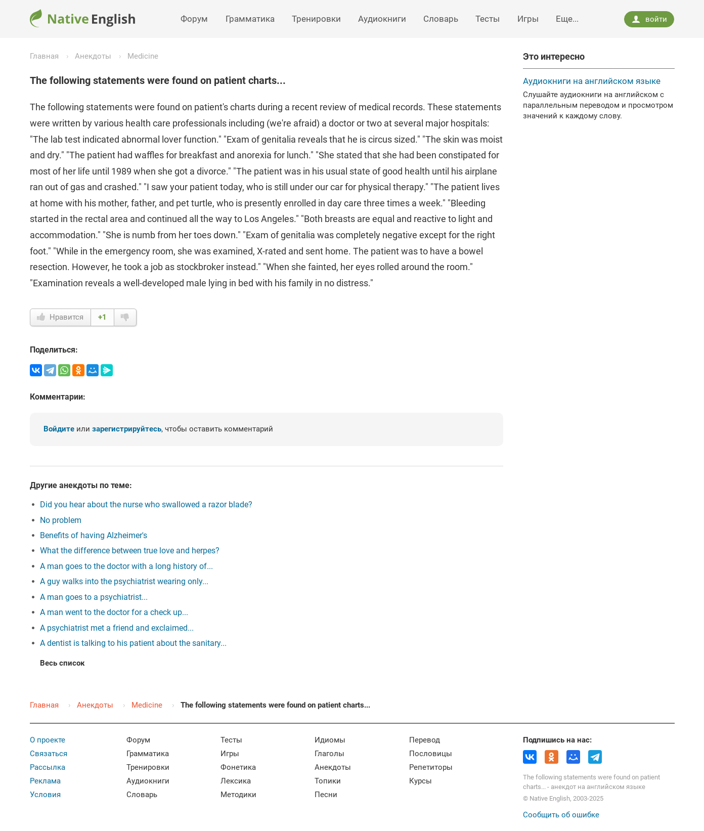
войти (649, 19)
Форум (194, 19)
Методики (238, 794)
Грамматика (250, 19)
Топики (328, 780)
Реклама (45, 780)
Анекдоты (93, 56)
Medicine (142, 56)
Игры (528, 19)
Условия (45, 794)
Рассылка (47, 767)
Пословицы (430, 753)
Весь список (62, 663)
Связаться (48, 753)
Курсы (420, 780)
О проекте (47, 740)
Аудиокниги (382, 19)
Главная (44, 56)
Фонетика (238, 767)
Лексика (236, 780)
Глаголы (329, 753)
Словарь (440, 19)
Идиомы (330, 740)
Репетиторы (431, 767)
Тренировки (316, 19)
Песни (326, 794)
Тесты (487, 19)
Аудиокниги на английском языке (592, 81)
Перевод (424, 740)
